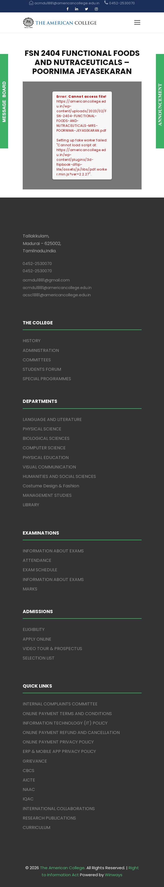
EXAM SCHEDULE (40, 570)
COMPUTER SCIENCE (44, 448)
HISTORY (32, 341)
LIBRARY (31, 505)
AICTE (29, 780)
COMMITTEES (37, 360)
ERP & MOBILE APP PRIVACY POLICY (59, 751)
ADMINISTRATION (41, 350)
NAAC (29, 789)
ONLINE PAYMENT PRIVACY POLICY (58, 742)
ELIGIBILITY (34, 629)
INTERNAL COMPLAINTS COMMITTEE (60, 704)
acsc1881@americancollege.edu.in (57, 295)
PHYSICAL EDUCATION (46, 457)
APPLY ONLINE (37, 639)
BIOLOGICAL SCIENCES (46, 438)
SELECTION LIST (39, 658)
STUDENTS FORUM (42, 369)
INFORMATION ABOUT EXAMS (53, 551)
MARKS (30, 589)
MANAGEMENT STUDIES (47, 495)
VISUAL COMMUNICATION (49, 467)
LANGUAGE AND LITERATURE (52, 419)
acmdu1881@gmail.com (46, 280)
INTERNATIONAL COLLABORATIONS (59, 809)
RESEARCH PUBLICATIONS (49, 818)
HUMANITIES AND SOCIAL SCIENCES (59, 476)
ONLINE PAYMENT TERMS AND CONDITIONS (67, 714)
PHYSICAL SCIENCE (42, 429)
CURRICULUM (36, 827)
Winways (113, 875)
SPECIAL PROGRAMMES (47, 379)
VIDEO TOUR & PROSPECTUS (52, 648)
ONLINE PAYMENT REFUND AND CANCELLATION (71, 732)
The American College (62, 868)
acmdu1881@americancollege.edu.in (57, 287)
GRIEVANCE (35, 761)
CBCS (28, 770)
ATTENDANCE (37, 560)
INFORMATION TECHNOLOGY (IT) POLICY (65, 723)
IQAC (28, 799)
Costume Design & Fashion (51, 486)
